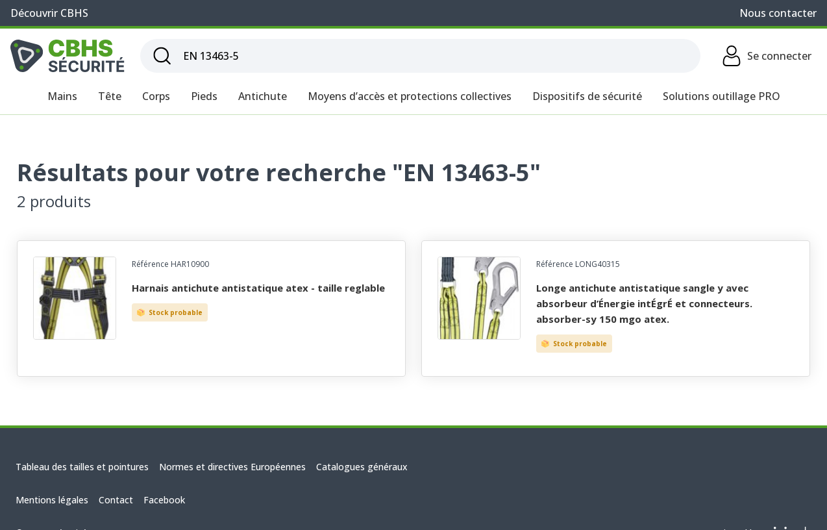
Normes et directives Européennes (232, 467)
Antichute (262, 96)
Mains (62, 96)
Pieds (204, 96)
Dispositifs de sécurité (587, 96)
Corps (156, 96)
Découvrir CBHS (49, 13)
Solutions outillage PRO (721, 96)
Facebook (164, 500)
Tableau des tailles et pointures (82, 467)
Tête (109, 96)
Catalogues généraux (362, 467)
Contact (116, 500)
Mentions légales (52, 500)
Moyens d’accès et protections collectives (410, 96)
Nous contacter (778, 13)
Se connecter (766, 55)
